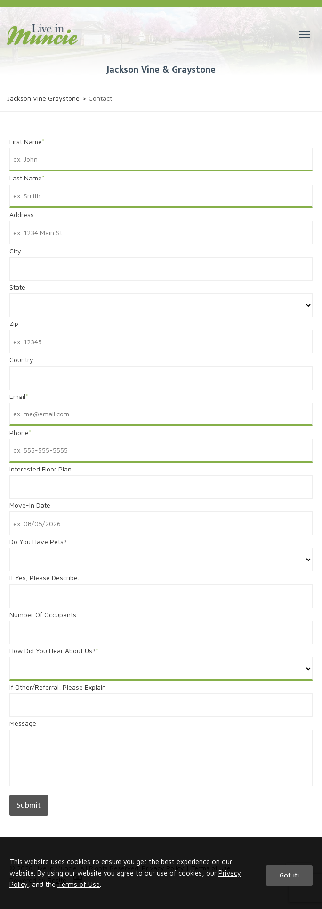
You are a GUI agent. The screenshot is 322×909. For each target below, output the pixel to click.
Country (21, 360)
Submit (28, 805)
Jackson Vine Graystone (43, 98)
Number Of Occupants (42, 614)
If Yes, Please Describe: (44, 578)
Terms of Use (78, 884)
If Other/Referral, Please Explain (57, 687)
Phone (19, 433)
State (17, 287)
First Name (25, 142)
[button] (304, 34)
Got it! (289, 875)
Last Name (25, 178)
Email (17, 396)
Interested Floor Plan (40, 469)
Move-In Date (29, 505)
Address (21, 215)
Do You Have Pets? (38, 541)
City (15, 251)
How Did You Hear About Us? (52, 651)
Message (22, 723)
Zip (13, 323)
